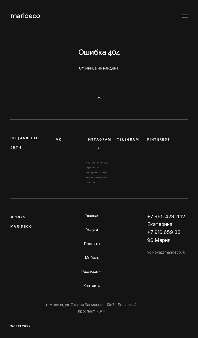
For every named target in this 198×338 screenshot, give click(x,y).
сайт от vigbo (20, 326)
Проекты (92, 243)
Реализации (92, 271)
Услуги (92, 229)
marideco (25, 16)
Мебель (92, 257)
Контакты (92, 285)
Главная (92, 215)
